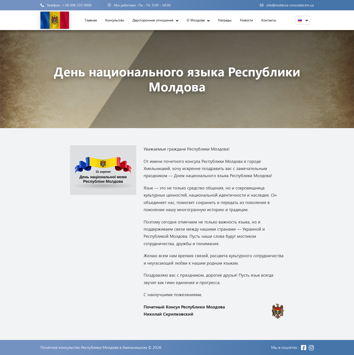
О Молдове (196, 20)
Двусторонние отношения (153, 20)
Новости (246, 20)
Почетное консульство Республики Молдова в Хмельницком (93, 347)
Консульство (114, 20)
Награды (225, 20)
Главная (91, 20)
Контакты (268, 20)
